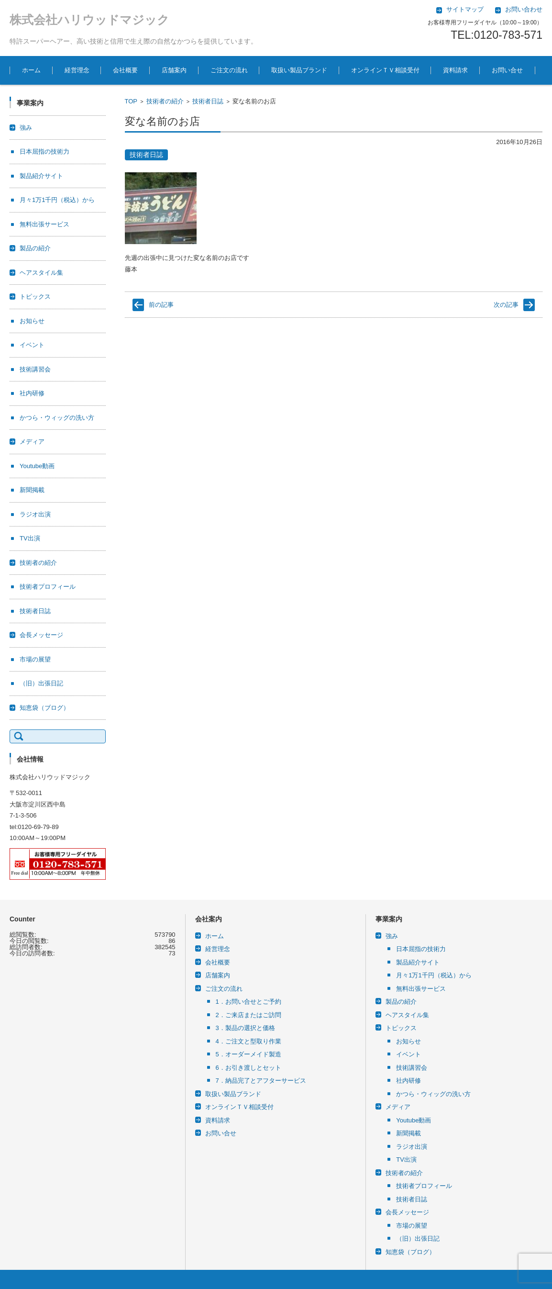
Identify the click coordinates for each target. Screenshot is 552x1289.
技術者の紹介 (165, 101)
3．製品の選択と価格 (245, 1027)
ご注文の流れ (229, 70)
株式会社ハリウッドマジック (89, 19)
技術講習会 (35, 369)
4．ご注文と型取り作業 (248, 1041)
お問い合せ (507, 70)
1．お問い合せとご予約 (248, 1001)
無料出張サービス (44, 224)
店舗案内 (174, 70)
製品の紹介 (35, 248)
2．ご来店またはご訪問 (248, 1015)
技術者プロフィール (48, 586)
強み (26, 127)
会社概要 (125, 70)
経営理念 (77, 70)
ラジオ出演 (35, 514)
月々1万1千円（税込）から (57, 199)
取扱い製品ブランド (299, 70)
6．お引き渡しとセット (248, 1067)
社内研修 (32, 393)
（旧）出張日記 (41, 683)
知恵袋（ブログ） (44, 707)
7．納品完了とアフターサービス (261, 1080)
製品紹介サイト (41, 175)
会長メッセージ (41, 635)
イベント (32, 344)
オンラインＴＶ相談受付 (385, 70)
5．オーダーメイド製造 (248, 1054)
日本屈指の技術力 (44, 151)
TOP (131, 101)
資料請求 (455, 70)
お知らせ (32, 321)
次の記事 (506, 304)
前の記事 (161, 304)
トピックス (35, 296)
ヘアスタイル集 (41, 272)
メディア (32, 441)
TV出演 (30, 538)
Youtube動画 (37, 466)
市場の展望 (35, 659)
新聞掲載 (32, 489)
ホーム (31, 70)
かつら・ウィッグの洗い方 (57, 417)
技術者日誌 (207, 101)
